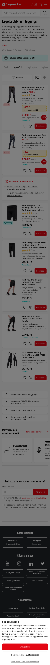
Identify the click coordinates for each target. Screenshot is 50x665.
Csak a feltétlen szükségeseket (25, 662)
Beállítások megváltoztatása (25, 655)
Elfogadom (25, 647)
